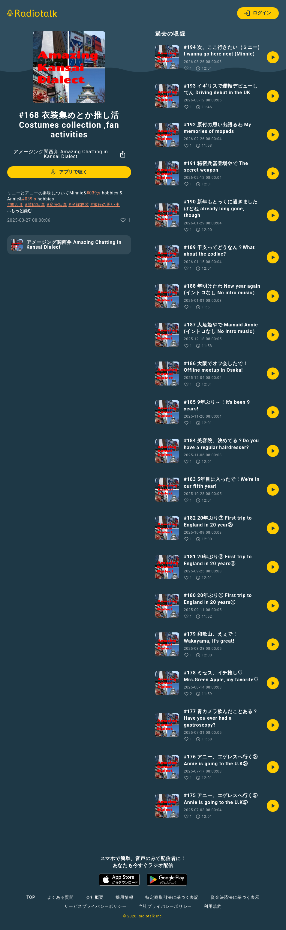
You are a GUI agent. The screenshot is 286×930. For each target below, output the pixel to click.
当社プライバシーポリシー (165, 906)
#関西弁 (15, 204)
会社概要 (95, 897)
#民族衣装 (78, 204)
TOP (30, 897)
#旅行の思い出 (105, 204)
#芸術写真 (35, 204)
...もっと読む (19, 210)
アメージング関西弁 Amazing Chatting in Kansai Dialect (61, 154)
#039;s (93, 192)
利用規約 (212, 906)
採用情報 (124, 897)
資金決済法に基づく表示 (235, 897)
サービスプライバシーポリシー (95, 906)
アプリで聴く (69, 172)
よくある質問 (60, 897)
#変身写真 (57, 204)
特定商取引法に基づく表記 (172, 897)
